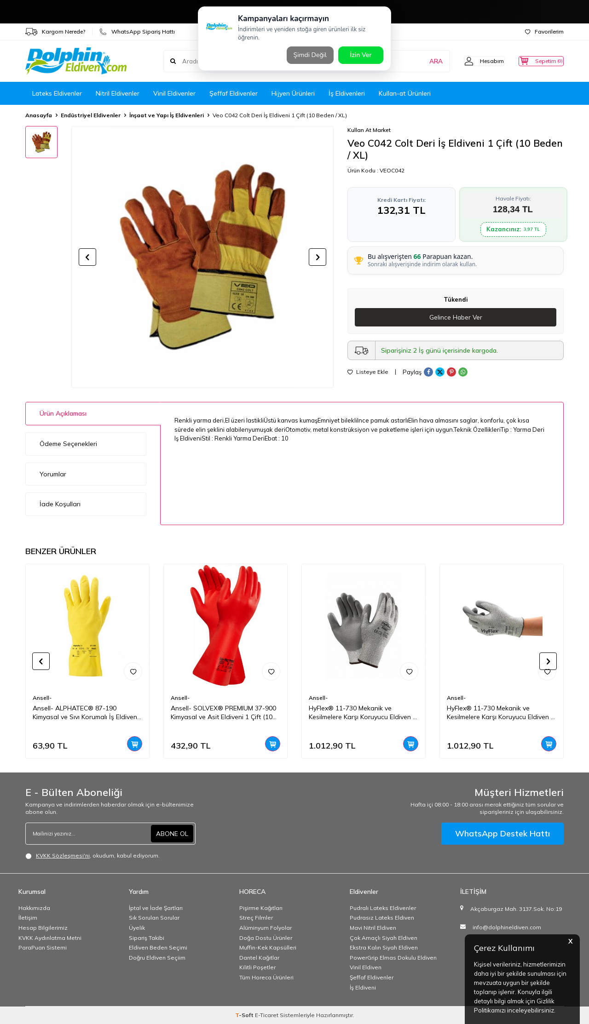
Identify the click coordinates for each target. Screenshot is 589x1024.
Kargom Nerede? (55, 31)
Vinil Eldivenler (174, 93)
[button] (87, 257)
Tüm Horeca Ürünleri (266, 977)
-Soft (245, 1015)
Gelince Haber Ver (456, 317)
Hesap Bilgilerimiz (43, 927)
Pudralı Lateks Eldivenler (383, 907)
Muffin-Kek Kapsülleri (267, 947)
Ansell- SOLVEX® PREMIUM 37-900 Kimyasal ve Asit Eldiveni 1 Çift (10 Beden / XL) (223, 712)
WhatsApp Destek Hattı (502, 833)
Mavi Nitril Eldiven (373, 927)
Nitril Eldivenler (117, 93)
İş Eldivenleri (347, 93)
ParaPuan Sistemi (42, 947)
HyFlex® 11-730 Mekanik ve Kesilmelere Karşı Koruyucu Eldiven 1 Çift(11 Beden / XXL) (362, 712)
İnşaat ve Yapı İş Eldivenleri (166, 115)
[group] (202, 257)
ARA (420, 61)
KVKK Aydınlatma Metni (49, 937)
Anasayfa (38, 115)
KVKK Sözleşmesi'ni (63, 855)
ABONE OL (172, 833)
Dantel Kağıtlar (259, 957)
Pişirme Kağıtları (261, 907)
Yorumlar (53, 474)
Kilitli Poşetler (257, 967)
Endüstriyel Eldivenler (91, 115)
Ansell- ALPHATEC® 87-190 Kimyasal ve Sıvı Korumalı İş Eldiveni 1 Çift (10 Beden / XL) (86, 712)
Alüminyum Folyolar (265, 927)
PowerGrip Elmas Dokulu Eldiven (393, 957)
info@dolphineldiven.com (507, 927)
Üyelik (137, 927)
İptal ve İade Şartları (156, 907)
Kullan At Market (369, 129)
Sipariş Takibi (146, 937)
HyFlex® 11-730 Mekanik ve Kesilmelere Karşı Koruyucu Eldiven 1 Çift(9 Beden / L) (500, 712)
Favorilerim (544, 31)
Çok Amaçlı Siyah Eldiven (383, 937)
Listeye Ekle (367, 372)
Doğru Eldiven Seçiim (157, 957)
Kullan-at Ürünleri (405, 93)
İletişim (27, 917)
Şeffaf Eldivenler (233, 93)
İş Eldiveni (363, 987)
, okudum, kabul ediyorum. (92, 855)
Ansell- (42, 697)
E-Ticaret (266, 1015)
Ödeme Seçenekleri (68, 444)
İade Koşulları (60, 504)
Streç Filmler (256, 917)
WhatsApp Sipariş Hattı (137, 31)
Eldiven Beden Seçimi (158, 947)
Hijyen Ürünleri (293, 93)
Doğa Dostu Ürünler (265, 937)
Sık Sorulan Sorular (154, 917)
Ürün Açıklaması (63, 413)
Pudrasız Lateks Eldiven (382, 917)
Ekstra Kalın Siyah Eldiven (384, 947)
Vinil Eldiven (365, 967)
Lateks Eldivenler (57, 93)
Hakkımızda (34, 907)
